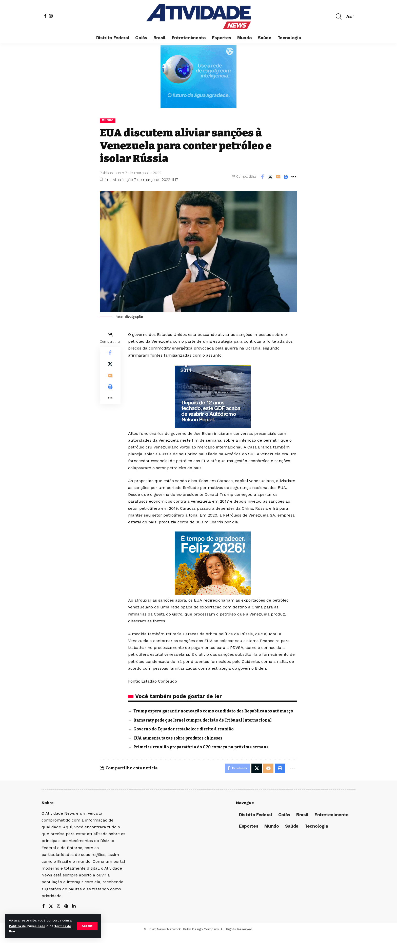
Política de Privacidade (32, 926)
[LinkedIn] (74, 913)
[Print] (285, 177)
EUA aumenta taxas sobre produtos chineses (180, 744)
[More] (293, 177)
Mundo (108, 120)
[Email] (278, 177)
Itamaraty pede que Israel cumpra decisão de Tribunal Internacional (206, 726)
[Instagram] (51, 16)
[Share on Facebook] (262, 177)
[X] (51, 913)
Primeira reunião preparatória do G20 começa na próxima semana (204, 753)
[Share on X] (270, 177)
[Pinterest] (66, 913)
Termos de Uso (22, 931)
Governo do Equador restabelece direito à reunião (186, 735)
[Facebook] (45, 16)
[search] (339, 16)
